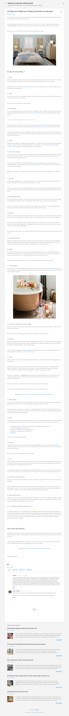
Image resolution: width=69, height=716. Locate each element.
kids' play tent (30, 86)
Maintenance (22, 569)
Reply (14, 588)
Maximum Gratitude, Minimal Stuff (20, 3)
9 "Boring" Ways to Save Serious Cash (17, 691)
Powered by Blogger (34, 709)
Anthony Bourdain (45, 125)
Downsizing (14, 569)
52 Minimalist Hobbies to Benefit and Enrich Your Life (22, 628)
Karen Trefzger (16, 591)
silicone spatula (36, 112)
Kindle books (39, 376)
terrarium (27, 428)
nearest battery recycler (29, 351)
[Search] (63, 4)
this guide (57, 471)
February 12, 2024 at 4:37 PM (25, 591)
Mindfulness (29, 569)
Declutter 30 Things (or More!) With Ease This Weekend (38, 548)
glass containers (33, 164)
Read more (59, 640)
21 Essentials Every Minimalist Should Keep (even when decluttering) (26, 644)
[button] (61, 11)
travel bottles (50, 270)
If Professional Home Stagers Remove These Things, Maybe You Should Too (28, 676)
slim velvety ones (57, 446)
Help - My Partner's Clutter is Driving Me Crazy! (20, 660)
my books (54, 376)
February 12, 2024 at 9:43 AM (22, 575)
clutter (9, 569)
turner (49, 111)
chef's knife (37, 126)
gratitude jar (13, 432)
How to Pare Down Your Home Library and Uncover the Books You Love (38, 394)
